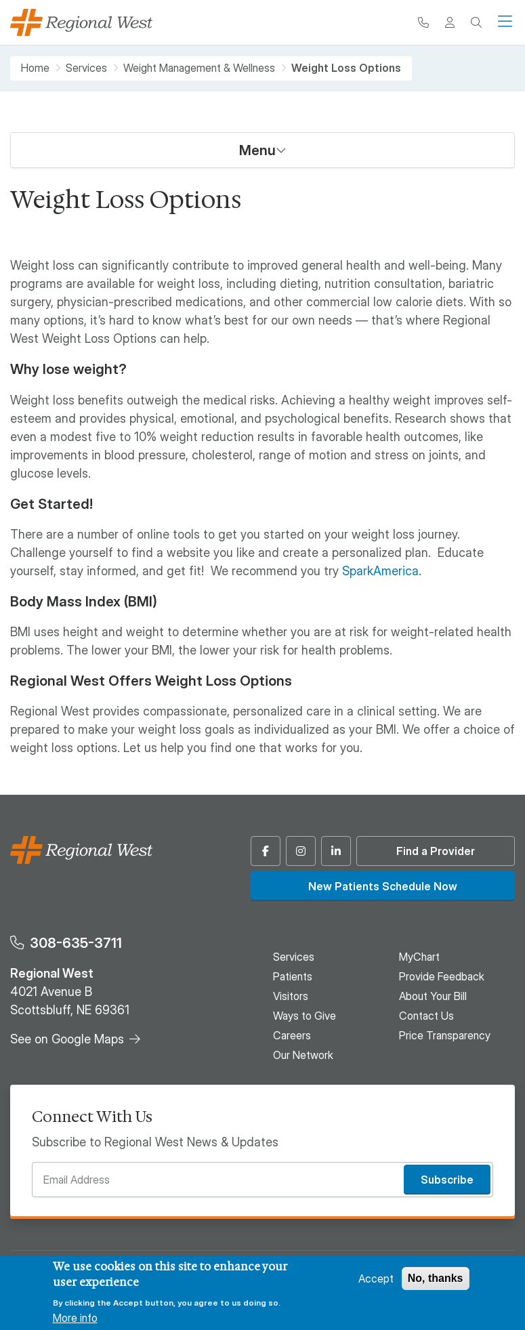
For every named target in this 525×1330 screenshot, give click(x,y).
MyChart (419, 956)
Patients (292, 976)
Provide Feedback (441, 976)
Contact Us (426, 1015)
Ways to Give (304, 1015)
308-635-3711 (76, 942)
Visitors (290, 996)
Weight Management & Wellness (199, 68)
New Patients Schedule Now (382, 886)
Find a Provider (435, 851)
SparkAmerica (380, 571)
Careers (292, 1035)
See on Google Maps (67, 1039)
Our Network (303, 1055)
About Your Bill (433, 996)
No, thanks (435, 1278)
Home (35, 68)
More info (75, 1318)
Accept (376, 1278)
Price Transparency (444, 1035)
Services (86, 68)
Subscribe (447, 1179)
